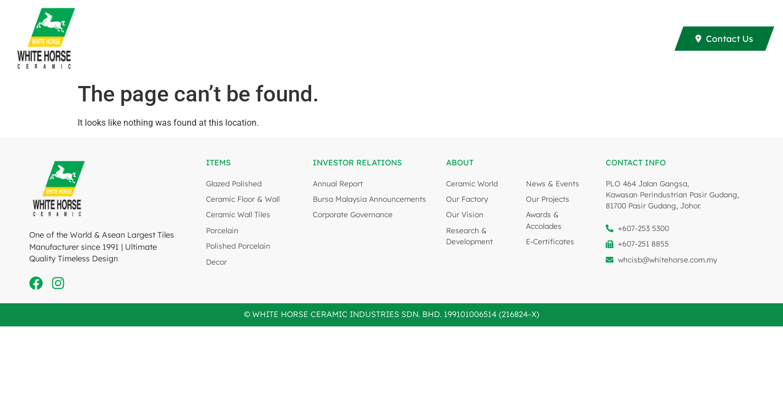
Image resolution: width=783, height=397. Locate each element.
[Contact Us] (724, 38)
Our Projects (371, 39)
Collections (221, 38)
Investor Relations (546, 38)
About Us (633, 38)
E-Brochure (297, 38)
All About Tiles (450, 38)
